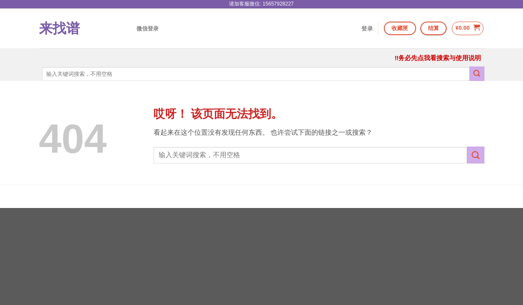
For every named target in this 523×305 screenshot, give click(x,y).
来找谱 (59, 28)
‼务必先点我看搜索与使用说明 (437, 57)
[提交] (477, 74)
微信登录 (148, 28)
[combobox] (256, 74)
